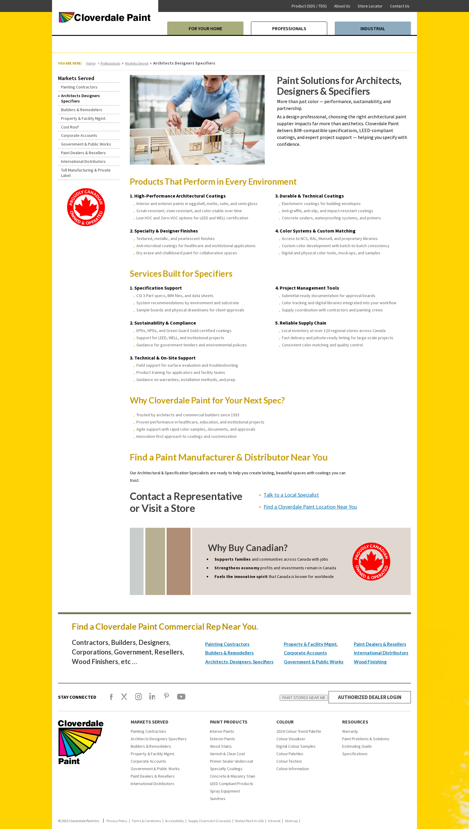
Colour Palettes (289, 753)
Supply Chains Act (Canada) (209, 821)
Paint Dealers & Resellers (380, 644)
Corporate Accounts (305, 652)
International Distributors (381, 652)
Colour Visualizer (290, 738)
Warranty (350, 731)
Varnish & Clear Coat (227, 753)
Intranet (274, 821)
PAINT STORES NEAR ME (300, 698)
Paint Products (229, 721)
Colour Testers (289, 761)
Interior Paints (222, 731)
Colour (285, 721)
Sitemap (291, 821)
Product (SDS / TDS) (309, 6)
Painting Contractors (227, 644)
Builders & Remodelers (151, 746)
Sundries (218, 798)
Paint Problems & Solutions (365, 738)
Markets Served (136, 63)
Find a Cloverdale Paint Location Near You (310, 506)
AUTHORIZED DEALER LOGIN (368, 697)
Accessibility (174, 821)
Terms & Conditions (146, 821)
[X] (124, 699)
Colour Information (292, 768)
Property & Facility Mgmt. (311, 644)
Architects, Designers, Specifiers (239, 661)
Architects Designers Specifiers (159, 738)
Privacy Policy (116, 821)
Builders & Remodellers (229, 652)
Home (90, 63)
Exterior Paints (222, 738)
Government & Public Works (313, 661)
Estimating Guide (357, 746)
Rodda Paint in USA (249, 821)
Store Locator (370, 6)
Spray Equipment (225, 791)
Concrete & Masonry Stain (232, 776)
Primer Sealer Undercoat (231, 761)
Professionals (110, 63)
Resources (355, 721)
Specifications (354, 753)
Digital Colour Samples (296, 746)
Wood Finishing (370, 661)
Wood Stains (221, 746)
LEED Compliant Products (232, 783)
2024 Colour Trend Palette (298, 731)
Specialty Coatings (226, 768)
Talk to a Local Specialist (291, 494)
